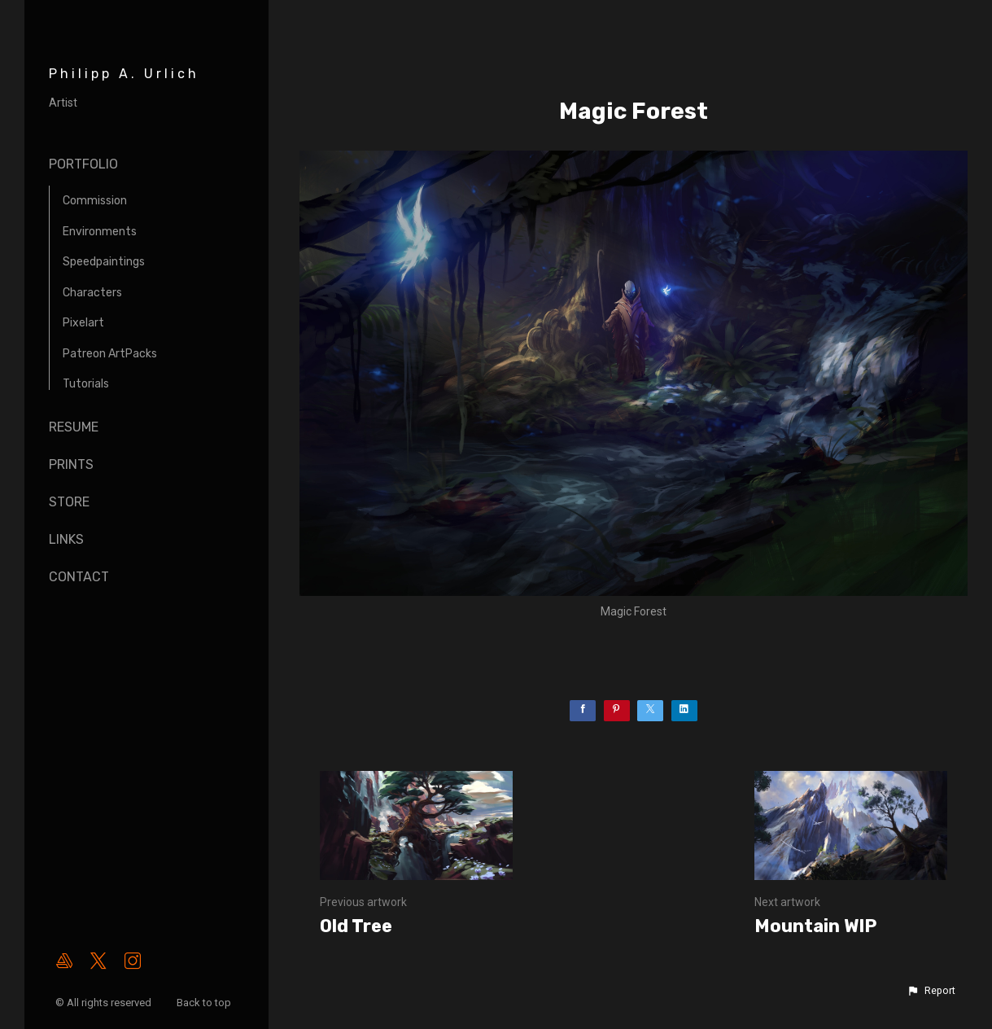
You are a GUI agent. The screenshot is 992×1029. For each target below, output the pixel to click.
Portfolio (83, 164)
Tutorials (86, 384)
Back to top (205, 1002)
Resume (73, 427)
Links (66, 539)
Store (69, 502)
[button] (931, 990)
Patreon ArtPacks (110, 354)
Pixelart (83, 323)
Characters (92, 293)
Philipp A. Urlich (124, 73)
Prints (71, 464)
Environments (100, 232)
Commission (95, 201)
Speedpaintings (104, 262)
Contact (79, 577)
